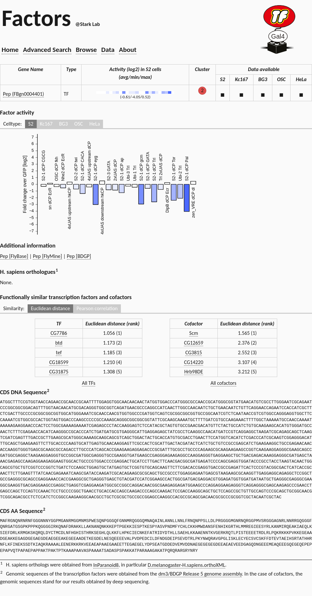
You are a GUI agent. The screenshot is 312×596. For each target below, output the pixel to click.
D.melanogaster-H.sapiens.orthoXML (186, 565)
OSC (78, 124)
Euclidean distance (50, 308)
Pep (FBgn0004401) (23, 94)
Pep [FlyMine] (47, 256)
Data (108, 49)
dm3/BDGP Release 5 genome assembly (200, 574)
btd (58, 343)
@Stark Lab (87, 24)
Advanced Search (47, 49)
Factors (36, 18)
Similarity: (13, 308)
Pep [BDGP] (79, 256)
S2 (30, 124)
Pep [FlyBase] (14, 256)
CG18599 (58, 362)
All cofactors (224, 383)
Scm (193, 333)
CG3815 (193, 352)
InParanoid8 (106, 565)
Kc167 (46, 124)
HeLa (94, 124)
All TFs (88, 383)
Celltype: (12, 124)
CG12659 (193, 343)
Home (10, 49)
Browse (86, 49)
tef (59, 352)
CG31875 (58, 372)
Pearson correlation (97, 308)
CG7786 (58, 333)
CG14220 (193, 362)
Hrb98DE (193, 372)
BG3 (63, 124)
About (127, 49)
